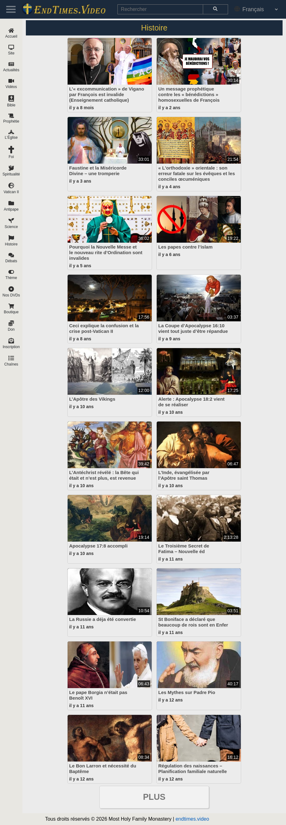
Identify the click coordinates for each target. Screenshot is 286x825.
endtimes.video (192, 819)
